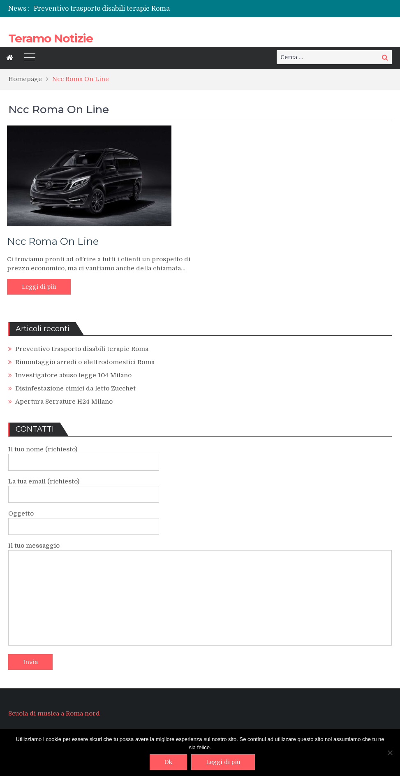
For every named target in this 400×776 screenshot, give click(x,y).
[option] (136, 8)
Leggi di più (39, 286)
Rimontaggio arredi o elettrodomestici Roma (85, 362)
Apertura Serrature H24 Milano (64, 401)
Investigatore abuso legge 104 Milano (73, 375)
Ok (168, 762)
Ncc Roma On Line (53, 241)
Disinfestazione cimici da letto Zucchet (75, 388)
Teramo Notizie (50, 38)
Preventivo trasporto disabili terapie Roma (102, 8)
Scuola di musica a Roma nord (54, 713)
